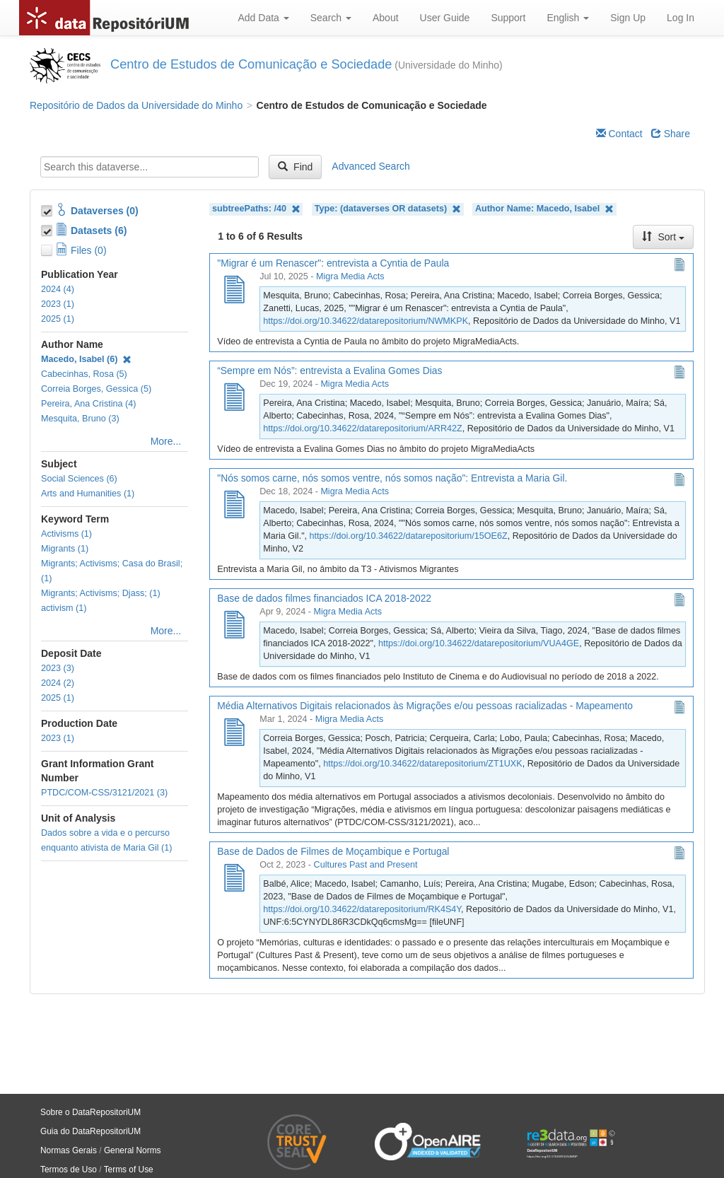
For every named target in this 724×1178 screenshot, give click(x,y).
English (568, 17)
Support (508, 17)
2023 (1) (57, 304)
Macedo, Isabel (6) (86, 359)
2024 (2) (57, 683)
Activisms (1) (66, 534)
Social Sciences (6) (79, 479)
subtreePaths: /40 (256, 209)
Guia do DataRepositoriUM (90, 1131)
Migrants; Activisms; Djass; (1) (100, 593)
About (386, 17)
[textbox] (149, 166)
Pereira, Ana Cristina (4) (88, 404)
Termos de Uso (68, 1169)
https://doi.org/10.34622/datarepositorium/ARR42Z (362, 428)
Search (330, 17)
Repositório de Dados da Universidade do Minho (136, 105)
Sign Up (628, 17)
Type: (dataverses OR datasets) (388, 209)
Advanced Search (371, 166)
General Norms (132, 1150)
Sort (663, 237)
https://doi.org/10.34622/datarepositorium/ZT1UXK (422, 764)
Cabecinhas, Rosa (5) (84, 374)
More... (166, 441)
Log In (680, 17)
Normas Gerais (68, 1150)
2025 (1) (57, 319)
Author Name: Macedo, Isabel (544, 209)
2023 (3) (57, 668)
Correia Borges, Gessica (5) (96, 389)
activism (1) (63, 608)
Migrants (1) (64, 549)
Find (295, 167)
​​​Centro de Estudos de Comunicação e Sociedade (251, 64)
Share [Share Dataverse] (670, 133)
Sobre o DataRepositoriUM (90, 1112)
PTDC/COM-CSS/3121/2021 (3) (104, 793)
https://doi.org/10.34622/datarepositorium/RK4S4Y (362, 909)
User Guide (445, 17)
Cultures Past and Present (366, 865)
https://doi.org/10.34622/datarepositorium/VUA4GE (478, 643)
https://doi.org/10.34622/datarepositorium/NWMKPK (365, 321)
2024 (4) (57, 289)
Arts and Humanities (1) (87, 493)
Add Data (263, 17)
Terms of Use (128, 1169)
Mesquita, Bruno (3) (80, 419)
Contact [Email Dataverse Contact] (619, 133)
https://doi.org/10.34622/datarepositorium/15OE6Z (409, 536)
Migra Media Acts (350, 276)
